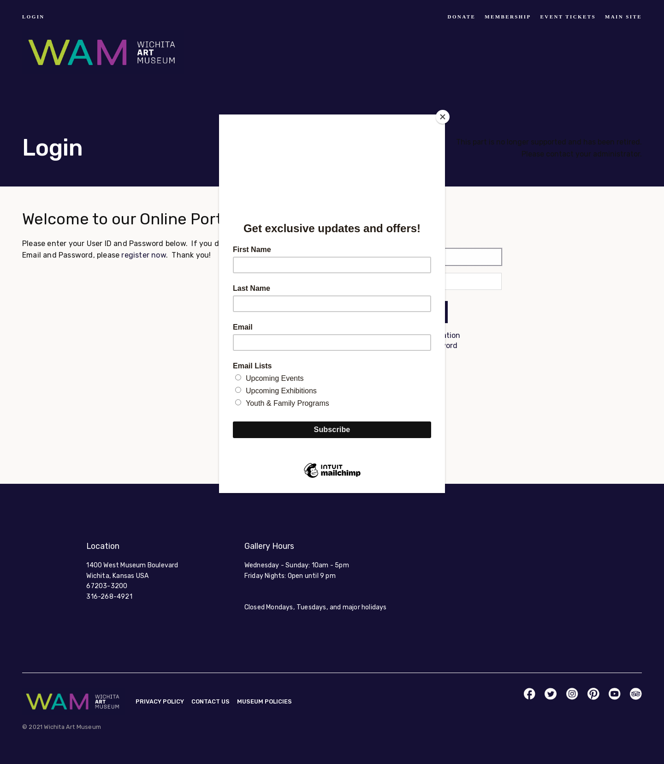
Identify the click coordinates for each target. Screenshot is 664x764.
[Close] (443, 117)
